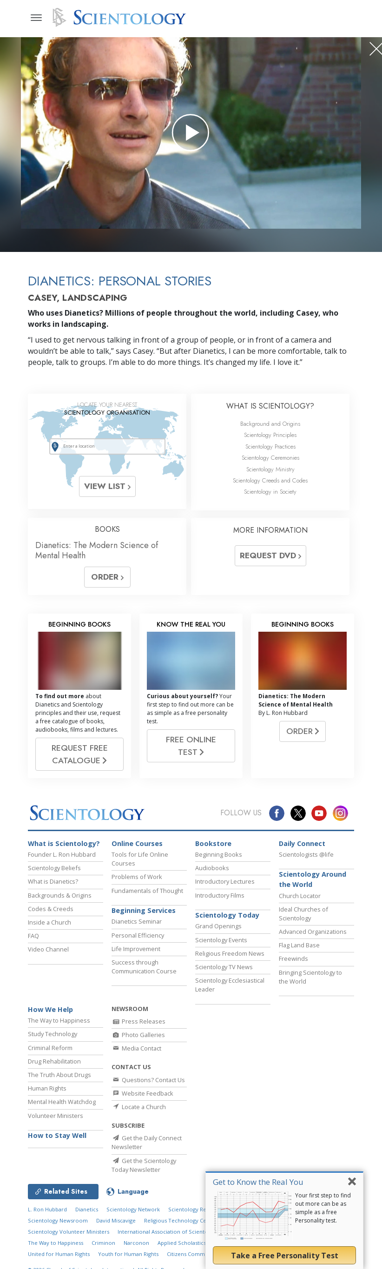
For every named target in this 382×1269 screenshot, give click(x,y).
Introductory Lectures (225, 881)
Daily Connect (302, 843)
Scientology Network (133, 1209)
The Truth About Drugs (59, 1075)
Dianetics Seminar (137, 921)
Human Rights (47, 1088)
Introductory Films (219, 895)
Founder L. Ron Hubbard (62, 854)
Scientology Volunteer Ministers (68, 1231)
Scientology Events (221, 940)
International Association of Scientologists (171, 1231)
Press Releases (138, 1021)
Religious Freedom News (229, 953)
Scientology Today (227, 915)
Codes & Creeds (50, 909)
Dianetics (86, 1209)
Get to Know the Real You (258, 1181)
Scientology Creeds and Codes (270, 480)
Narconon (136, 1242)
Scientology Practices (270, 446)
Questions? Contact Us (148, 1080)
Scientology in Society (270, 491)
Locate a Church (139, 1107)
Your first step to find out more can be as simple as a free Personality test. (323, 1207)
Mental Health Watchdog (62, 1101)
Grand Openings (218, 926)
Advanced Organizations (313, 931)
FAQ (33, 936)
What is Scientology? (64, 843)
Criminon (103, 1242)
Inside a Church (49, 922)
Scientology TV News (224, 967)
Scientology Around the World (312, 879)
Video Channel (48, 949)
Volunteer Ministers (55, 1115)
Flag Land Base (299, 945)
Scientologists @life (306, 854)
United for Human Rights (59, 1253)
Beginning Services (144, 910)
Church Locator (300, 896)
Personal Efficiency (138, 935)
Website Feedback (142, 1093)
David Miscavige (116, 1220)
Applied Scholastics (182, 1242)
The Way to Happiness (59, 1020)
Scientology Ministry (270, 469)
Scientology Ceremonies (270, 457)
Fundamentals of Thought (147, 890)
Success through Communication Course (144, 966)
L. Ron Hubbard (47, 1209)
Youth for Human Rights (128, 1253)
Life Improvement (136, 949)
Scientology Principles (270, 434)
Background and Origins (270, 423)
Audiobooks (212, 868)
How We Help (50, 1009)
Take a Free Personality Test (284, 1255)
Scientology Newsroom (58, 1220)
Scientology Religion (194, 1209)
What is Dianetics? (53, 881)
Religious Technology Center (180, 1220)
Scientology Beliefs (54, 868)
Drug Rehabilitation (54, 1061)
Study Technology (52, 1034)
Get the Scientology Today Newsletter (144, 1165)
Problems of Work (137, 876)
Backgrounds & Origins (60, 895)
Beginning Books (218, 854)
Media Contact (136, 1048)
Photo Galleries (138, 1035)
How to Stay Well (57, 1135)
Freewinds (293, 958)
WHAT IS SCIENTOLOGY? (270, 406)
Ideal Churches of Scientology (303, 913)
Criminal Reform (50, 1048)
